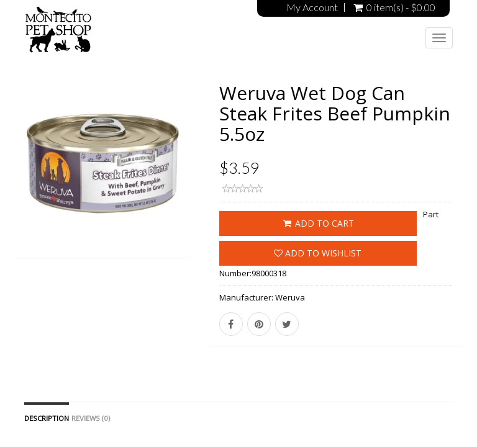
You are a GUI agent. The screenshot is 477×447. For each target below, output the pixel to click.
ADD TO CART (317, 223)
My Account (312, 7)
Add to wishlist (317, 253)
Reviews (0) (90, 418)
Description (46, 418)
